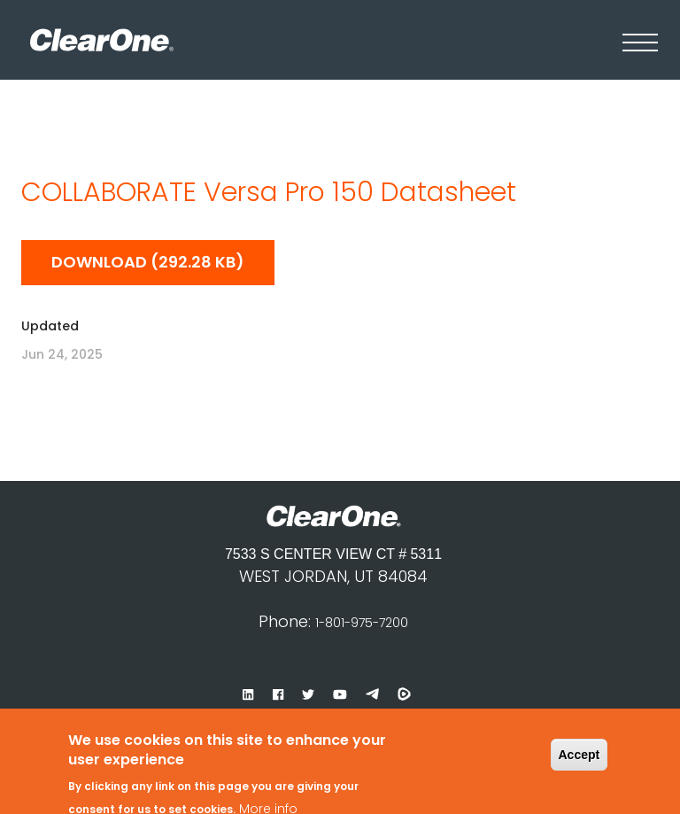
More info (268, 799)
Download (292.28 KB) (147, 262)
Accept (579, 744)
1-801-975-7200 (361, 623)
